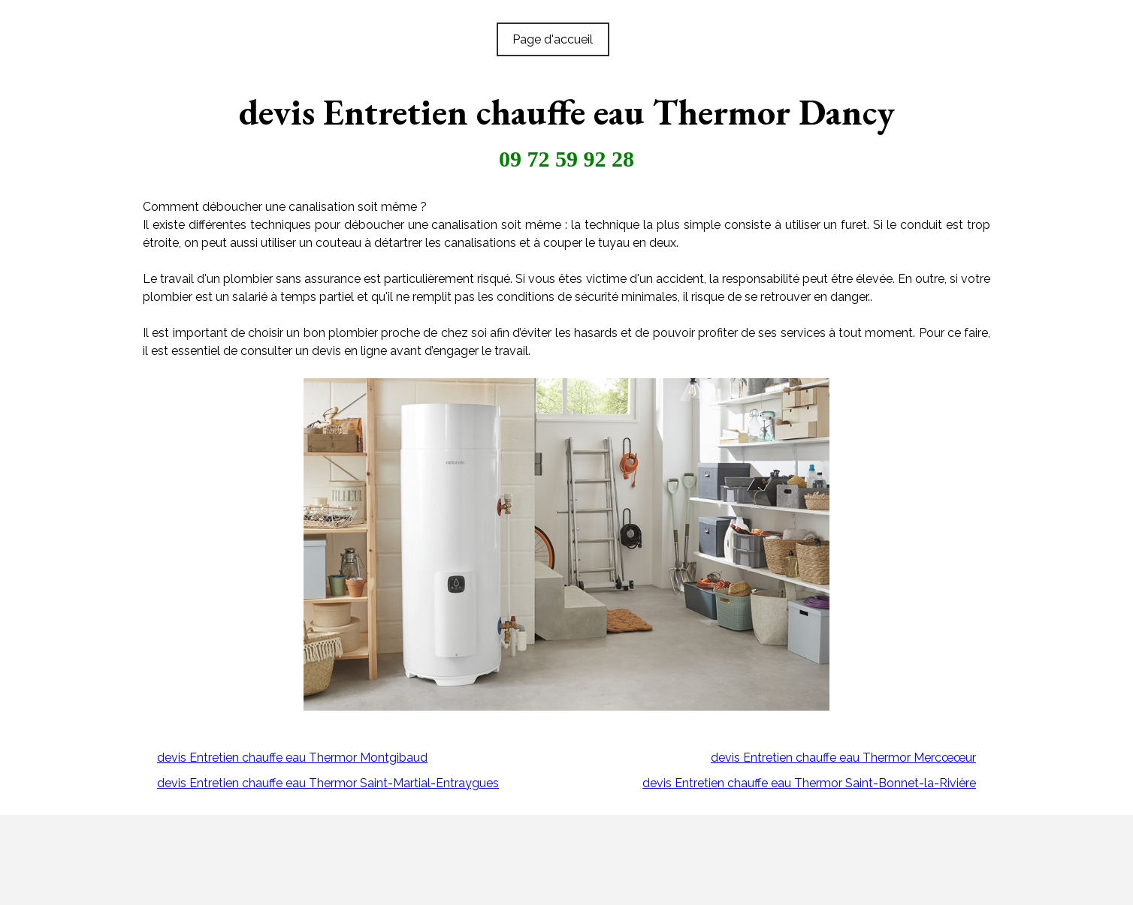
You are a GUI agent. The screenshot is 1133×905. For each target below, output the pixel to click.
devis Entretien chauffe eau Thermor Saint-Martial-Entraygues (328, 783)
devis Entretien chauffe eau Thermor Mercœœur (843, 757)
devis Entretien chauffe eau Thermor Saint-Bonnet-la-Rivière (809, 783)
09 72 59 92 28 (566, 158)
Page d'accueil (552, 39)
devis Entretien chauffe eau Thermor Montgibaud (292, 757)
